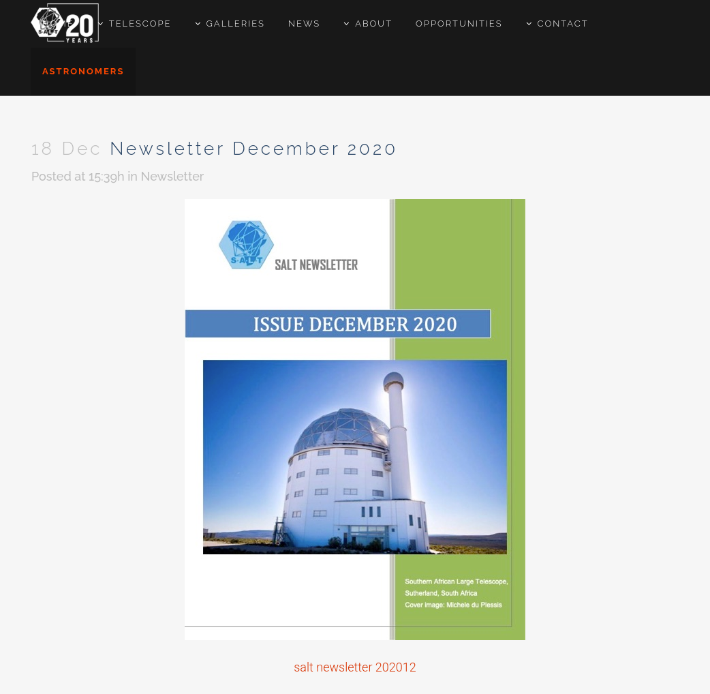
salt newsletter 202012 (355, 667)
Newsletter (172, 176)
